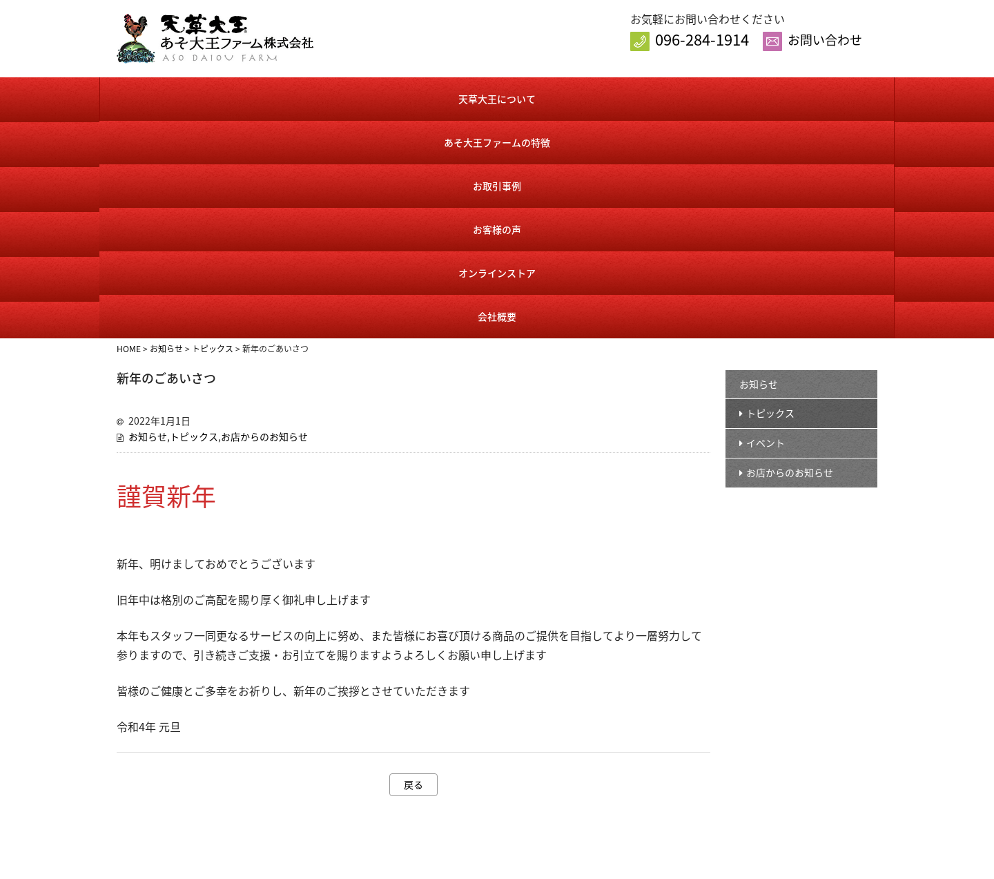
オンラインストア (693, 97)
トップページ (485, 697)
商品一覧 (625, 719)
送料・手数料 (634, 807)
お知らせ (147, 215)
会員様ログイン (638, 741)
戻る (413, 563)
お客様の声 (561, 97)
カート (620, 763)
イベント (765, 222)
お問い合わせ (825, 39)
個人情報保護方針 (778, 741)
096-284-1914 (702, 39)
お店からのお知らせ (264, 215)
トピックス (194, 215)
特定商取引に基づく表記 (656, 785)
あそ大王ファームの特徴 (297, 97)
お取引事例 (429, 97)
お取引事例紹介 (489, 785)
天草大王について (165, 97)
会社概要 (827, 97)
